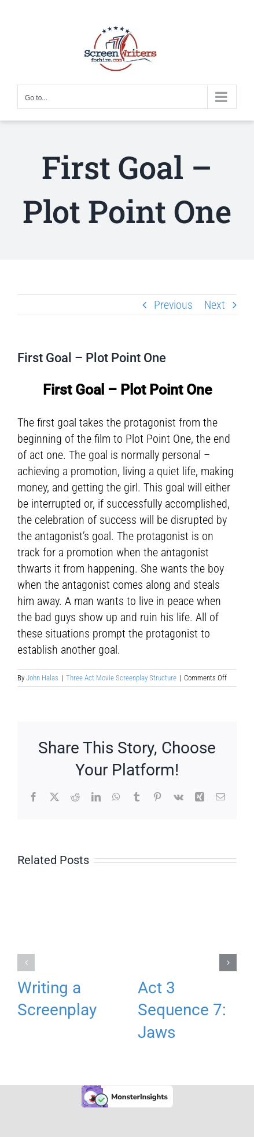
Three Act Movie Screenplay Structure (121, 677)
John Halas (42, 677)
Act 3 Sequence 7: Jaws (182, 1009)
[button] (26, 962)
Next (214, 305)
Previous (173, 305)
